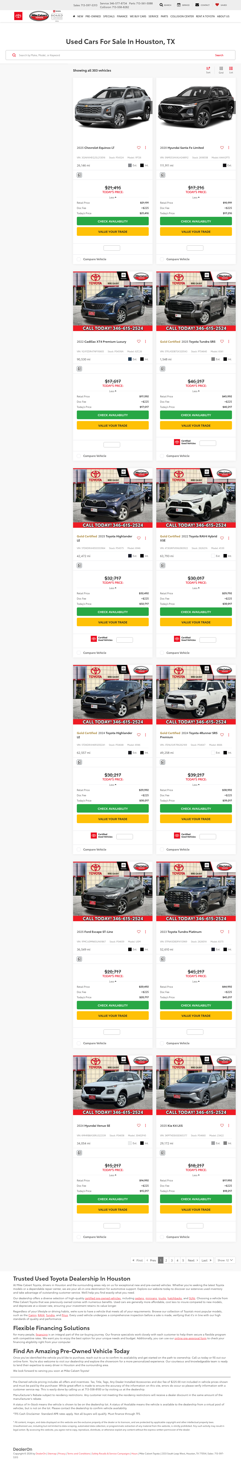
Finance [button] (122, 16)
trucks (162, 1298)
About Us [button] (223, 16)
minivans (151, 1298)
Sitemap (52, 1453)
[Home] (74, 16)
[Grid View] (220, 70)
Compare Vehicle (94, 259)
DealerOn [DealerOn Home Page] (41, 1453)
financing (42, 1334)
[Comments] (79, 175)
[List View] (231, 70)
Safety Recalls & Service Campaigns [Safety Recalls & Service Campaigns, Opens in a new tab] (111, 1453)
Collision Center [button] (182, 16)
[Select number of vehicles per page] (225, 1260)
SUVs (192, 1298)
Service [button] (154, 16)
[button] (149, 107)
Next (193, 1260)
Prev (151, 1260)
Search (219, 55)
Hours (134, 1453)
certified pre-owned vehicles (103, 1298)
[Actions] (145, 147)
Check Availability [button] (113, 221)
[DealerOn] (22, 1449)
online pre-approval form (191, 1338)
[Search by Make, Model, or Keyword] (115, 55)
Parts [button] (164, 16)
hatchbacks (175, 1298)
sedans (139, 1298)
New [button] (80, 16)
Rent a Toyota (205, 16)
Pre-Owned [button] (93, 16)
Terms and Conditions (78, 1453)
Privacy (62, 1453)
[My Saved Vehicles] (221, 5)
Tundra (50, 1315)
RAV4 (41, 1315)
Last (206, 1260)
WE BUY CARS (138, 16)
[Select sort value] (209, 70)
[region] (113, 208)
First (138, 1260)
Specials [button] (109, 16)
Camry (32, 1315)
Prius (65, 1315)
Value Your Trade (112, 231)
